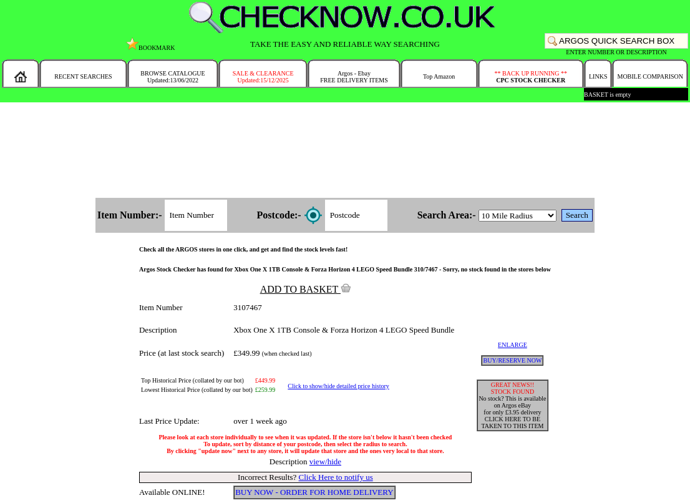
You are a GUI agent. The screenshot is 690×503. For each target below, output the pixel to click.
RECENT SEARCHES (83, 76)
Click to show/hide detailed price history (338, 386)
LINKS (598, 76)
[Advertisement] (345, 151)
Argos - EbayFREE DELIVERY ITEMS (354, 77)
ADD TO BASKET (305, 289)
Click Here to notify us (336, 477)
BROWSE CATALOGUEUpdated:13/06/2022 (172, 77)
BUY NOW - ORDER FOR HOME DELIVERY (314, 492)
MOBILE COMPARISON (650, 76)
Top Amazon (439, 76)
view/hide (325, 461)
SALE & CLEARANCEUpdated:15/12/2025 (263, 77)
